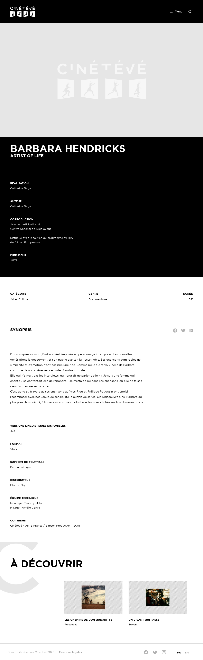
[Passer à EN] (187, 652)
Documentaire (98, 299)
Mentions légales (70, 652)
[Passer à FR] (179, 652)
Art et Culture (19, 299)
